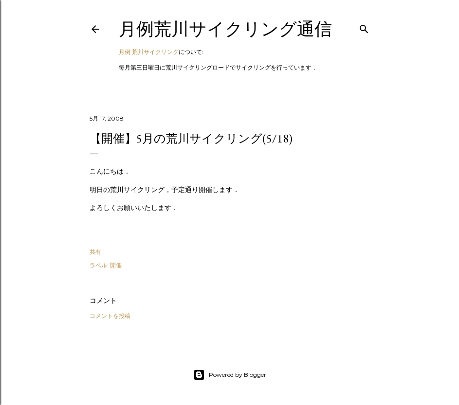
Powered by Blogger (229, 375)
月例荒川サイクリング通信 (225, 29)
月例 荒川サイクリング (149, 51)
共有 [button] (95, 251)
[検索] (364, 27)
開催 (116, 265)
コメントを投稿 (110, 315)
